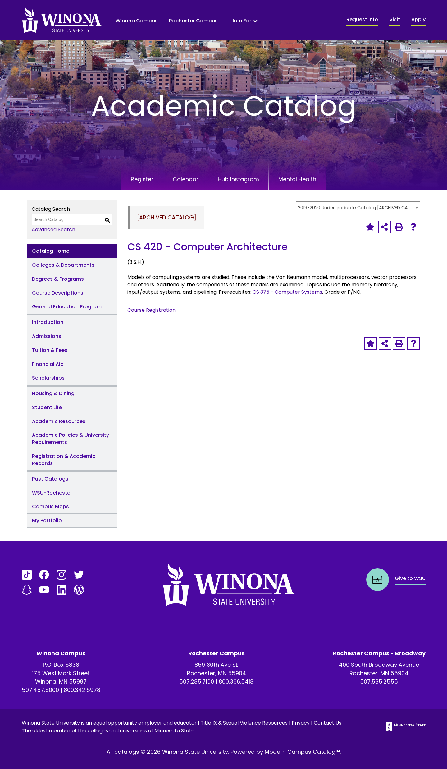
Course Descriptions (57, 293)
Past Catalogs (50, 478)
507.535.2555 (379, 681)
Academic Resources (58, 421)
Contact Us (327, 722)
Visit (394, 19)
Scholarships (48, 377)
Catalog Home (50, 251)
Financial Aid (48, 364)
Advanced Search (53, 229)
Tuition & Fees (49, 350)
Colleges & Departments (63, 265)
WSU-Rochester (52, 492)
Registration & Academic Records (63, 460)
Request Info (362, 19)
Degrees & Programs (58, 279)
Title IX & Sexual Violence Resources (244, 722)
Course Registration (151, 310)
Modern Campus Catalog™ (302, 752)
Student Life (47, 407)
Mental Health (297, 179)
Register (142, 179)
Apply (418, 19)
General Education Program (67, 306)
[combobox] (358, 207)
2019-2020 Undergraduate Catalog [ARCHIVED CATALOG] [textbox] (355, 208)
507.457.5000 (40, 690)
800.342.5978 (82, 690)
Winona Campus (137, 20)
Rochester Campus (193, 20)
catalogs (126, 752)
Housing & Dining (53, 393)
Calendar (185, 179)
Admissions (46, 336)
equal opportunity (115, 722)
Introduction (47, 322)
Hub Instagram (238, 179)
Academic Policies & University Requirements (70, 438)
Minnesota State (174, 730)
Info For (242, 21)
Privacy (301, 722)
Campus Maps (50, 506)
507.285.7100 (196, 681)
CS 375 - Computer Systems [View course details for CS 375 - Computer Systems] (287, 292)
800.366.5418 (236, 681)
